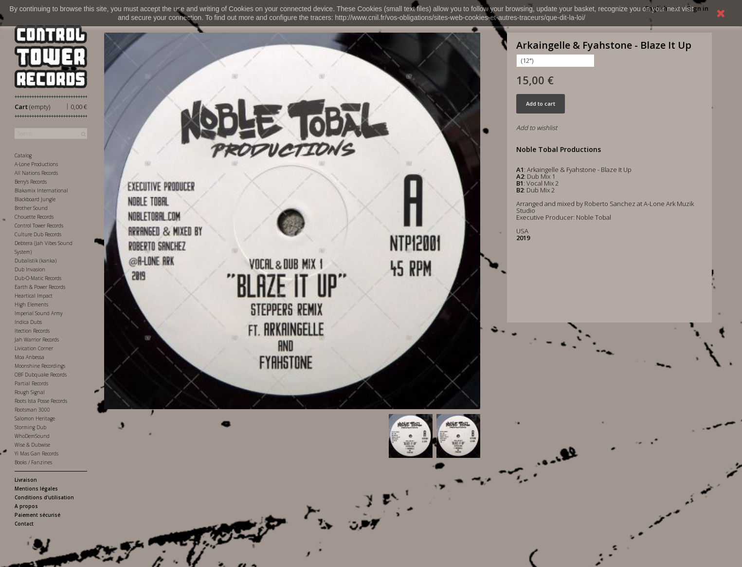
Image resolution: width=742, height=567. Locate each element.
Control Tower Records (39, 225)
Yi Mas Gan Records (36, 453)
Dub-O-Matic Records (38, 278)
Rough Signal (30, 392)
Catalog (23, 155)
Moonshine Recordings (40, 365)
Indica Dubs (28, 322)
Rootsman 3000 (32, 409)
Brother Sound (31, 208)
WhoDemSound (32, 436)
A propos (26, 506)
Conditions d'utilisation (44, 497)
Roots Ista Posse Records (41, 400)
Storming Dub (30, 427)
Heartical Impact (34, 295)
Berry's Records (31, 181)
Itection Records (32, 330)
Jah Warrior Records (37, 339)
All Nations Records (36, 173)
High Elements (31, 304)
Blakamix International (41, 190)
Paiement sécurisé (37, 514)
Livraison (26, 479)
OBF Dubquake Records (41, 374)
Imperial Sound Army (39, 313)
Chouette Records (34, 216)
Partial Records (31, 383)
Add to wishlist (536, 127)
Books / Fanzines (33, 462)
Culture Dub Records (38, 234)
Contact (24, 523)
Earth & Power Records (40, 287)
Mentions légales (36, 488)
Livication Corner (34, 348)
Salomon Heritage (35, 418)
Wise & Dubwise (32, 444)
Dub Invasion (30, 269)
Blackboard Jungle (35, 199)
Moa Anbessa (29, 357)
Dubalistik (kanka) (35, 260)
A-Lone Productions (36, 164)
